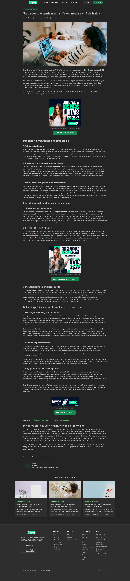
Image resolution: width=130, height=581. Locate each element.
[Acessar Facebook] (99, 570)
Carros (84, 539)
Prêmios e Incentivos (102, 546)
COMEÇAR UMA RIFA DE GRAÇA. (65, 132)
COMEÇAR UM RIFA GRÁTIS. (65, 412)
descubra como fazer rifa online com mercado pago (52, 420)
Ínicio (54, 534)
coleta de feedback (51, 238)
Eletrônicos (85, 534)
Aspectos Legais (101, 553)
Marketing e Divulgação (99, 543)
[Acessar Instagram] (105, 570)
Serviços (84, 544)
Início (46, 2)
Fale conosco (74, 2)
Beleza (84, 557)
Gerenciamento (100, 539)
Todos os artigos (101, 534)
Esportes (84, 537)
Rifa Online (74, 176)
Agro (83, 562)
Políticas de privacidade (56, 548)
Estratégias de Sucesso (100, 550)
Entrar (69, 534)
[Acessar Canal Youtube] (102, 570)
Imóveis (84, 559)
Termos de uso (57, 544)
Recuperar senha (72, 539)
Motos (83, 542)
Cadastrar (70, 537)
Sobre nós (64, 2)
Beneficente (85, 549)
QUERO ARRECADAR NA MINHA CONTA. (65, 279)
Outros (84, 552)
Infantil (83, 554)
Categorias (54, 2)
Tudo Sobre (99, 537)
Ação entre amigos (87, 547)
